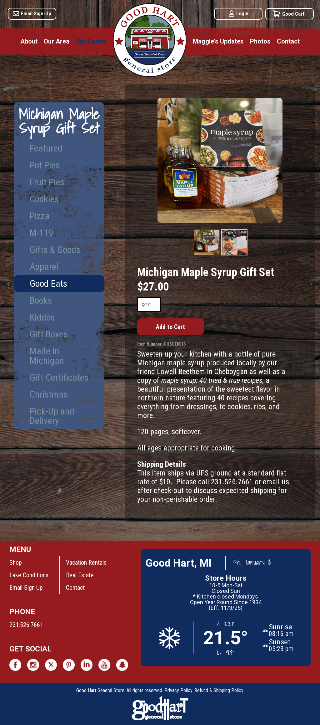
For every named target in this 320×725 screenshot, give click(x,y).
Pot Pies (45, 165)
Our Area (56, 41)
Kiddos (42, 317)
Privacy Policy (178, 690)
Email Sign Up (26, 587)
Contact (288, 41)
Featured (46, 148)
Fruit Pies (47, 182)
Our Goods (91, 41)
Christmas (49, 394)
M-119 (41, 232)
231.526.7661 (26, 625)
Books (41, 300)
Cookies (44, 198)
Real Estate (80, 575)
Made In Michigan (47, 356)
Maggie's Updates (218, 41)
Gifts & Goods (55, 249)
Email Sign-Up (36, 13)
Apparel (44, 266)
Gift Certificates (59, 377)
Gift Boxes (49, 334)
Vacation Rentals (86, 562)
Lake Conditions (28, 575)
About (29, 41)
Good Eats (48, 283)
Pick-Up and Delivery (52, 416)
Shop (15, 562)
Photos (260, 41)
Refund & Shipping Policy (218, 690)
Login (242, 13)
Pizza (40, 215)
